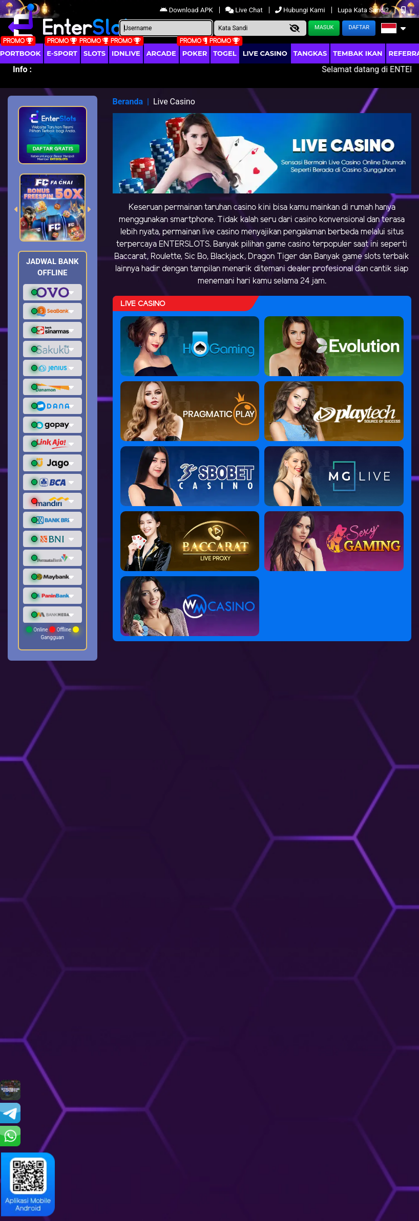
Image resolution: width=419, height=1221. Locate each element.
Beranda (128, 101)
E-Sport (62, 53)
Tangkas (310, 53)
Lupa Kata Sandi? (364, 10)
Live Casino (265, 53)
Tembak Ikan (357, 53)
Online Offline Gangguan (52, 633)
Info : (22, 69)
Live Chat (244, 10)
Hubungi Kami (301, 10)
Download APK (187, 10)
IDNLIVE (126, 53)
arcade (161, 53)
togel (224, 53)
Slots (94, 53)
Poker (194, 53)
